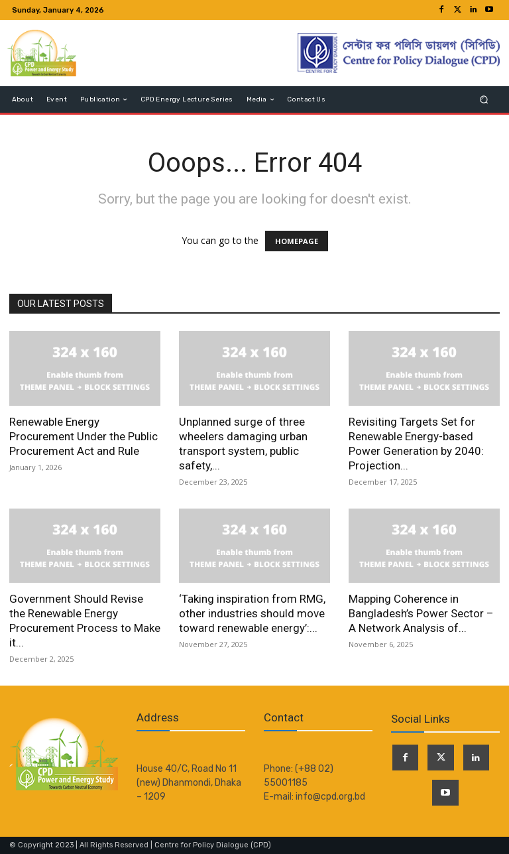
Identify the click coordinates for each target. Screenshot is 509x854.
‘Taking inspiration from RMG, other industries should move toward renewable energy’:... (252, 613)
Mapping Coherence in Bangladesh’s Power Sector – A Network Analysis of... (421, 613)
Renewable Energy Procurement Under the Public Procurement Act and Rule (83, 436)
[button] (484, 100)
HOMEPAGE (296, 241)
